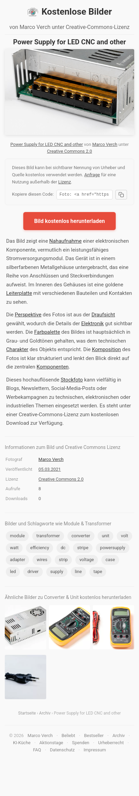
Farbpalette (47, 333)
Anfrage (92, 174)
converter (81, 536)
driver (32, 572)
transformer (48, 536)
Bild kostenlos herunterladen (69, 222)
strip (63, 560)
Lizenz (64, 181)
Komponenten (53, 368)
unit (105, 536)
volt (124, 536)
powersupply (112, 548)
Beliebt (68, 736)
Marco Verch (104, 144)
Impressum (95, 750)
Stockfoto (72, 381)
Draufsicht (103, 316)
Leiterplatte (19, 294)
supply (56, 572)
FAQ (37, 750)
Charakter (17, 350)
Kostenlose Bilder (69, 11)
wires (42, 560)
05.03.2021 (49, 470)
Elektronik (92, 324)
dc (63, 548)
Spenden (80, 743)
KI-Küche (21, 743)
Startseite (27, 714)
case (110, 560)
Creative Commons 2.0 (69, 151)
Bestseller (93, 736)
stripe (82, 548)
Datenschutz (62, 750)
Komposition (106, 350)
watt (14, 548)
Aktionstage (51, 743)
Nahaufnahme (65, 242)
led (13, 572)
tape (97, 572)
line (78, 572)
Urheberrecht (111, 743)
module (17, 536)
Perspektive (28, 316)
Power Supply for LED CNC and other (46, 144)
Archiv (44, 714)
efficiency (39, 548)
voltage (86, 560)
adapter (17, 560)
